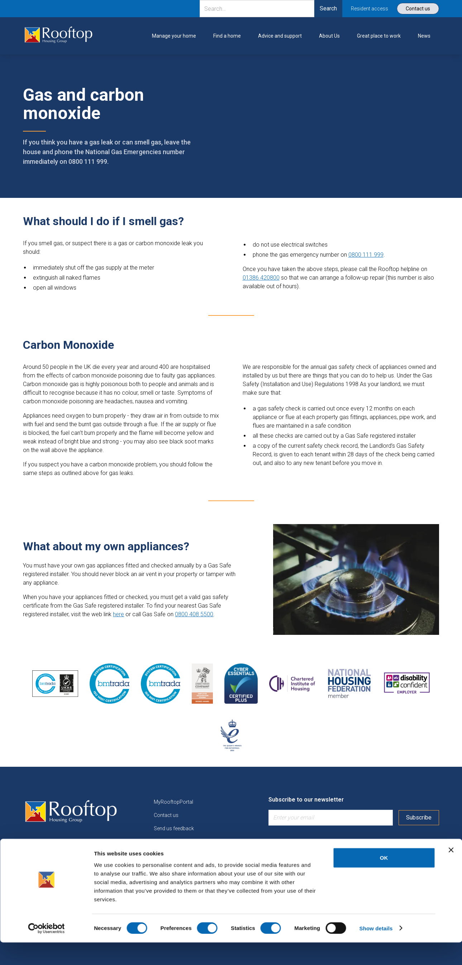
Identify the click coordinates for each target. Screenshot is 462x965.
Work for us (167, 855)
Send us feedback (174, 828)
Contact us (166, 815)
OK (384, 880)
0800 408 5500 (194, 614)
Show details (376, 951)
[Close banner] (450, 872)
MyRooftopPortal (173, 802)
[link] (58, 36)
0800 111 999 (366, 254)
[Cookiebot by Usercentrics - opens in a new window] (46, 951)
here (118, 614)
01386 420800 (261, 277)
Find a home (168, 842)
